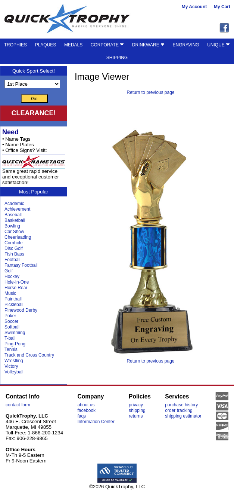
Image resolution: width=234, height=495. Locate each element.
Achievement (17, 209)
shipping (137, 410)
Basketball (14, 220)
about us (85, 404)
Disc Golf (13, 248)
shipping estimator (183, 416)
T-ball (9, 338)
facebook (86, 410)
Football (12, 259)
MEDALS (73, 45)
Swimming (14, 332)
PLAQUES (45, 45)
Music (10, 293)
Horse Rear (15, 287)
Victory (11, 366)
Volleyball (14, 372)
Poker (10, 315)
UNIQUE (218, 45)
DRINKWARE (148, 45)
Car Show (14, 231)
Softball (11, 327)
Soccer (11, 321)
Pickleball (14, 304)
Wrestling (13, 360)
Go (34, 98)
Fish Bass (14, 254)
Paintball (13, 299)
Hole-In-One (16, 282)
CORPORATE (107, 45)
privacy (136, 404)
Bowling (12, 226)
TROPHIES (15, 45)
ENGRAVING (186, 45)
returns (136, 416)
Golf (8, 271)
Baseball (13, 214)
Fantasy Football (21, 265)
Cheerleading (17, 237)
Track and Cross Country (29, 355)
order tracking (178, 410)
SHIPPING (117, 57)
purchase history (181, 404)
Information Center (95, 421)
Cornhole (13, 242)
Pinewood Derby (20, 310)
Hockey (11, 276)
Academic (14, 203)
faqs (81, 416)
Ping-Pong (14, 343)
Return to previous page (150, 92)
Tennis (11, 349)
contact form (18, 404)
